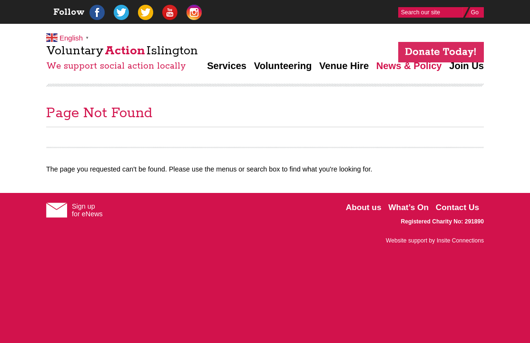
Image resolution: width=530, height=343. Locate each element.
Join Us (466, 66)
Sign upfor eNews (87, 210)
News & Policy (409, 66)
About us (364, 207)
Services (226, 66)
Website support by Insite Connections (435, 240)
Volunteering (283, 66)
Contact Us (457, 207)
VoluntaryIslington (122, 51)
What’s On (408, 207)
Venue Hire (344, 66)
